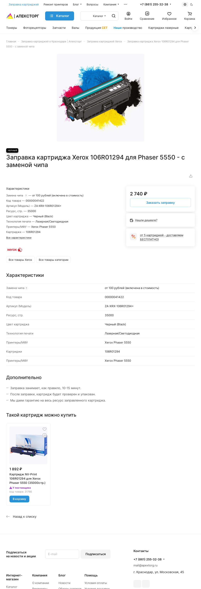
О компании (40, 583)
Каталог (11, 587)
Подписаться (95, 554)
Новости (64, 583)
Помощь (91, 575)
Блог (62, 575)
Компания (39, 575)
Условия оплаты (95, 583)
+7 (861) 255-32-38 (154, 4)
